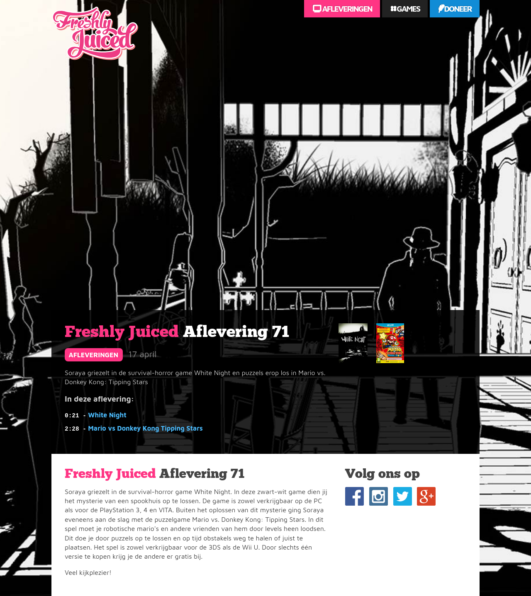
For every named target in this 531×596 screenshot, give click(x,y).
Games (407, 8)
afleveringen (94, 355)
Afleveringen (346, 8)
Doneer (458, 8)
